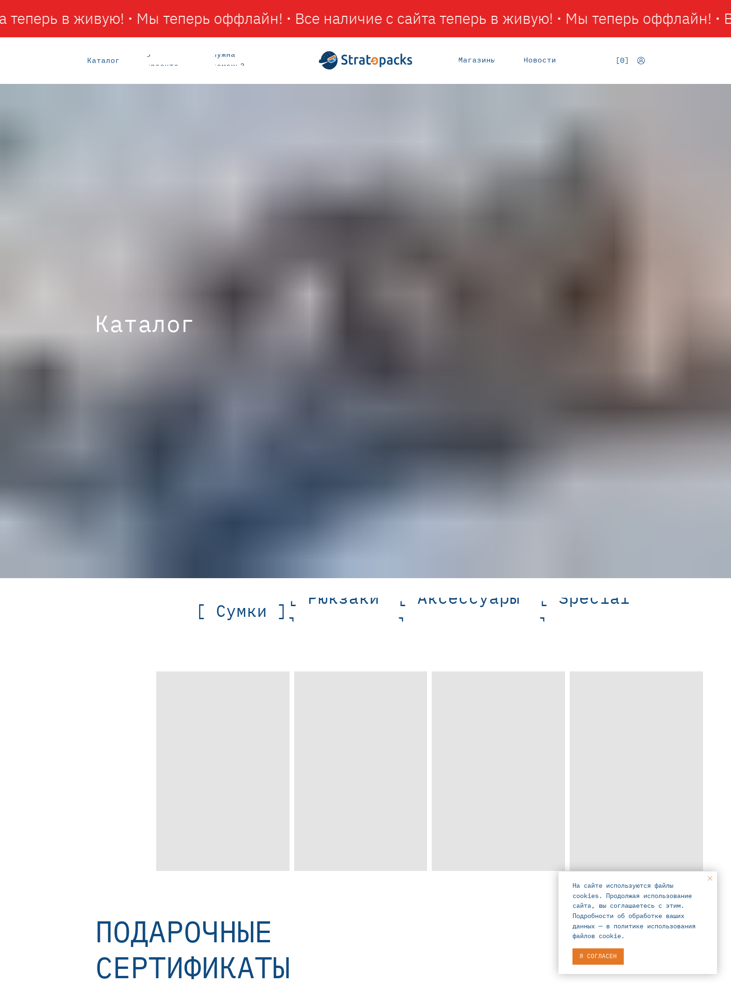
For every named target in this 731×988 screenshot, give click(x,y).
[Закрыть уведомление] (710, 878)
